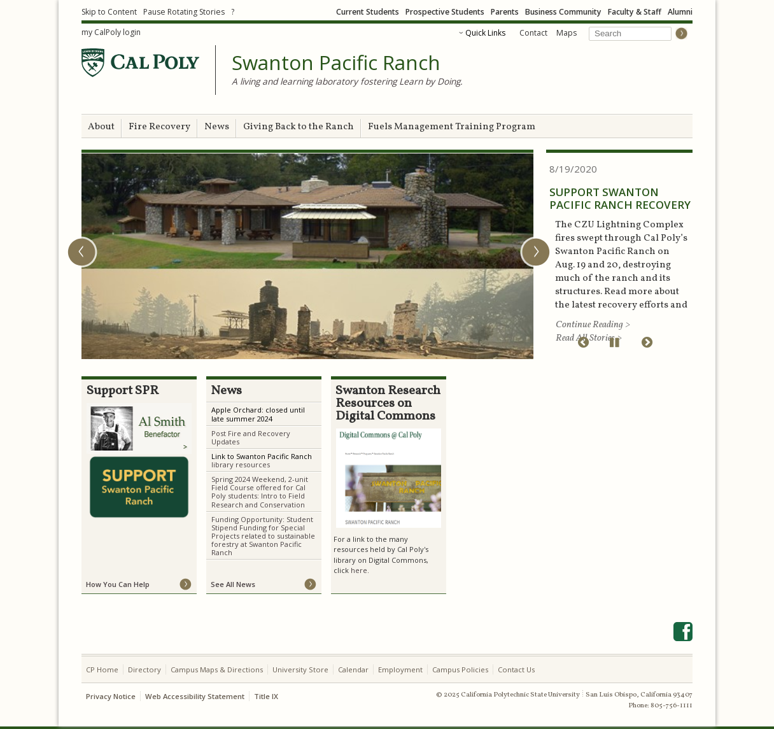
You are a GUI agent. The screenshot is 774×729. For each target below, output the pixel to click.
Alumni (680, 11)
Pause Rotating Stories (184, 11)
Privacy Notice (111, 696)
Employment (400, 669)
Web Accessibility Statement (194, 696)
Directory (144, 669)
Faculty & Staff (634, 11)
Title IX (266, 696)
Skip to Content (109, 11)
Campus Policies (460, 669)
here (359, 570)
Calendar (353, 669)
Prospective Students (444, 11)
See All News (233, 584)
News (216, 127)
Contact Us (516, 669)
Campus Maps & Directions (217, 669)
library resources (240, 464)
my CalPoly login (111, 32)
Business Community (563, 11)
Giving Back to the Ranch (298, 127)
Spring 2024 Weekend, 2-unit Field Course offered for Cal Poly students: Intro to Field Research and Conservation (259, 491)
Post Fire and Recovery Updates (250, 437)
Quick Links (485, 32)
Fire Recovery (159, 127)
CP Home (102, 669)
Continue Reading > (593, 325)
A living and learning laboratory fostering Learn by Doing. (347, 81)
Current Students (367, 11)
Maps (566, 32)
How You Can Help (118, 584)
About (101, 127)
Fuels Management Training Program (451, 127)
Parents (505, 11)
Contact (533, 32)
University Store (300, 669)
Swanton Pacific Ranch (336, 63)
